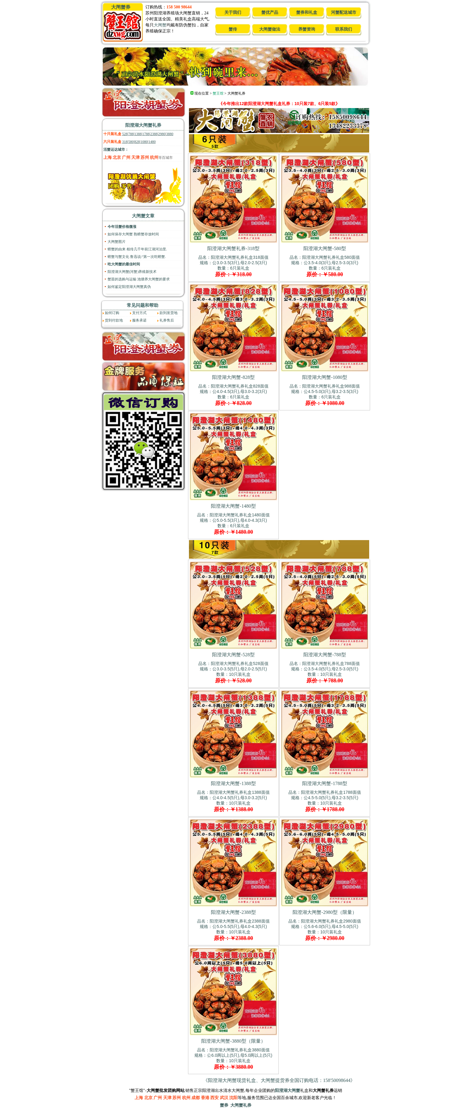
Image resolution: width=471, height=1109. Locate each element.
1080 (144, 142)
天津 (135, 157)
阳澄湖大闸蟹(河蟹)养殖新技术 (132, 272)
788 (131, 134)
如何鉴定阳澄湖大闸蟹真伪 (129, 287)
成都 (195, 1097)
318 (125, 142)
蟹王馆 (218, 93)
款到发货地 (169, 313)
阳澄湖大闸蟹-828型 (233, 377)
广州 (126, 157)
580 (131, 142)
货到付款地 (114, 320)
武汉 (224, 1097)
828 (137, 142)
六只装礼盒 (112, 142)
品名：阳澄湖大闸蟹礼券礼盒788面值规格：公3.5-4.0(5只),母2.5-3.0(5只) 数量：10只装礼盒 (325, 672)
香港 (205, 1097)
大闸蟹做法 (269, 29)
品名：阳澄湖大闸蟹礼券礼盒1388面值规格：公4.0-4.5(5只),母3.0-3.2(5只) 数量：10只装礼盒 (233, 801)
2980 (162, 134)
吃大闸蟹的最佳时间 (124, 264)
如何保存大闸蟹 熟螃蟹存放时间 (133, 234)
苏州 (145, 157)
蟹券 (224, 1105)
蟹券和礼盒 (306, 12)
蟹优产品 (269, 12)
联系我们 (343, 29)
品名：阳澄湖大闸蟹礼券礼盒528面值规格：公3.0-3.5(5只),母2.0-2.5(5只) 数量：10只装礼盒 (233, 672)
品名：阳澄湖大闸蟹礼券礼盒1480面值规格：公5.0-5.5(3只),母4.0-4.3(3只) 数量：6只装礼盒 (233, 523)
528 (125, 134)
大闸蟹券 (120, 7)
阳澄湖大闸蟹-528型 (233, 654)
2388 (153, 134)
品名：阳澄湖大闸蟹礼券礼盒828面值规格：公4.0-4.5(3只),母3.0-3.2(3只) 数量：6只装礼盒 (233, 395)
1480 (152, 142)
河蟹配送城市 (343, 12)
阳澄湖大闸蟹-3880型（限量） (233, 1041)
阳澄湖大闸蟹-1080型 (324, 377)
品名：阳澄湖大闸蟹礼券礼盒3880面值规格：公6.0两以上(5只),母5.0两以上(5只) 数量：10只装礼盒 (233, 1058)
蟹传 (233, 29)
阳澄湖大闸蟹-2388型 (233, 912)
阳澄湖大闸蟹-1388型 (233, 783)
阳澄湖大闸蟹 (287, 1090)
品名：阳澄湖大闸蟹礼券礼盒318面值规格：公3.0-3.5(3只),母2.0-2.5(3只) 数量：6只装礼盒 (233, 266)
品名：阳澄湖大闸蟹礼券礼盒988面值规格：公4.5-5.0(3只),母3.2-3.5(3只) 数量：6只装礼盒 (325, 395)
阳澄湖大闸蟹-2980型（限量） (325, 912)
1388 (137, 134)
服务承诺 (139, 320)
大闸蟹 (160, 25)
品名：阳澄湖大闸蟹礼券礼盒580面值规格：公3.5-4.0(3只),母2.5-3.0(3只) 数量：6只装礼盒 (325, 266)
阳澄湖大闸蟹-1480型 (233, 506)
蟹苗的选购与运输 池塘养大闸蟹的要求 (139, 279)
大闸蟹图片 (117, 242)
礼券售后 (167, 320)
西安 (214, 1097)
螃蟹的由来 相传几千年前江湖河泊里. (137, 249)
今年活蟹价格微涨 (122, 227)
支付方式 (139, 313)
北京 (117, 157)
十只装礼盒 (112, 134)
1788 (146, 134)
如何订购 (112, 313)
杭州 (154, 157)
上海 (107, 157)
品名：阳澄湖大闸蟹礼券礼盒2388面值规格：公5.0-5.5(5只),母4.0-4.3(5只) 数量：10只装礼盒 (233, 930)
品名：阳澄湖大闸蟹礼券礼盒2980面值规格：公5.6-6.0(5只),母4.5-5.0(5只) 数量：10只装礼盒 (324, 930)
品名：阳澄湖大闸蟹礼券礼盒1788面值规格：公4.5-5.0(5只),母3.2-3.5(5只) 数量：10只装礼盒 (324, 801)
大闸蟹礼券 (240, 1105)
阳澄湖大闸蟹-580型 (324, 248)
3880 (169, 134)
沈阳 (233, 1097)
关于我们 (232, 12)
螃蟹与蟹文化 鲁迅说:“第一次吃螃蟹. (137, 257)
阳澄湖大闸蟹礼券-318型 (233, 248)
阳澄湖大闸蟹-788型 (324, 654)
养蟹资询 (306, 29)
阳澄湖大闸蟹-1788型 (324, 783)
